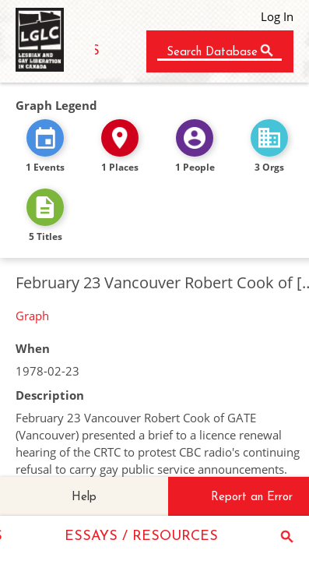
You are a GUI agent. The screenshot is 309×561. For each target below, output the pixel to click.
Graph (32, 315)
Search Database (212, 52)
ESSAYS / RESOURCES (141, 536)
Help (84, 497)
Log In (277, 16)
